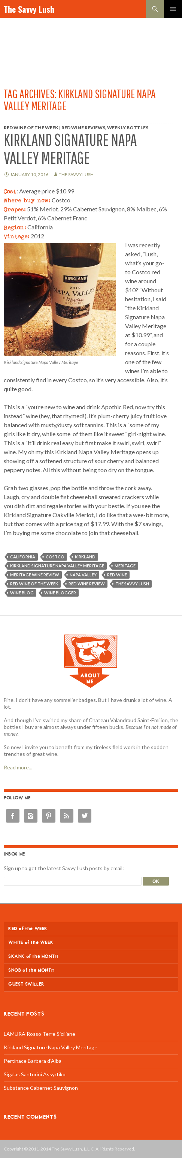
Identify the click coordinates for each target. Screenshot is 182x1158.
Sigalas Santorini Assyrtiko (35, 1074)
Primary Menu (173, 9)
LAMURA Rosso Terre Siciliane (39, 1034)
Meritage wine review (34, 574)
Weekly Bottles (127, 127)
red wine (117, 574)
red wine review (87, 583)
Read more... (18, 767)
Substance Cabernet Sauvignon (41, 1088)
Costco (55, 556)
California (22, 556)
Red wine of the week (34, 583)
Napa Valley (83, 574)
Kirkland (85, 556)
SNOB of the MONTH (31, 970)
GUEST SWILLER (26, 984)
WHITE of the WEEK (30, 942)
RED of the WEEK (28, 928)
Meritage (125, 565)
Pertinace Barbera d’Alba (32, 1061)
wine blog (22, 592)
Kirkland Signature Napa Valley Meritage (70, 148)
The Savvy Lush (29, 9)
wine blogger (60, 592)
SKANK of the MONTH (33, 956)
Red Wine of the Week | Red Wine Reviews (54, 127)
